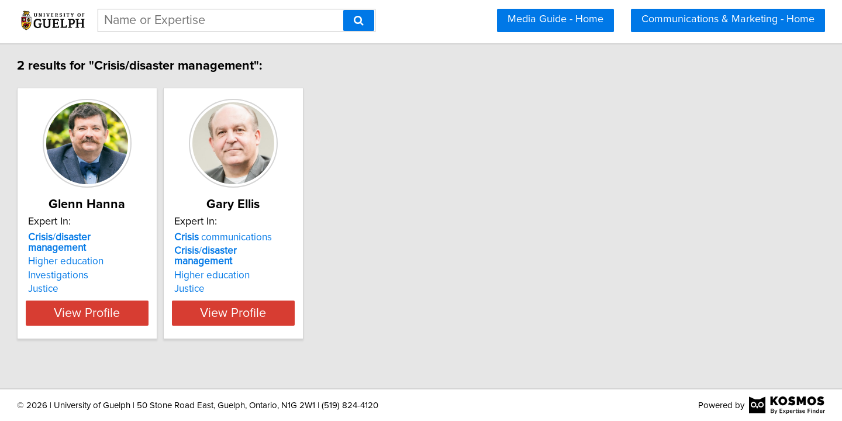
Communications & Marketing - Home (728, 19)
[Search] (358, 20)
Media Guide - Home (555, 19)
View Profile (155, 302)
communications (305, 237)
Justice (96, 278)
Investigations (111, 265)
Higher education (119, 251)
